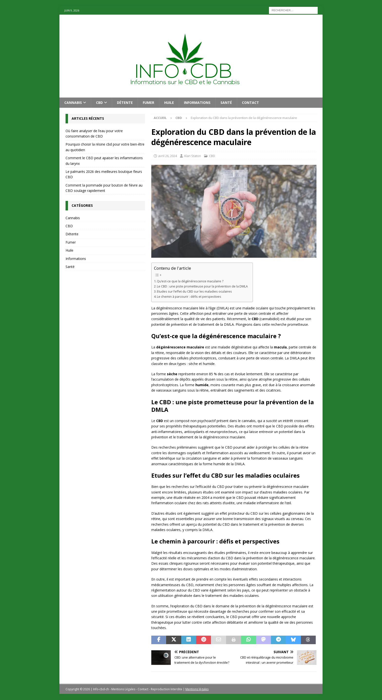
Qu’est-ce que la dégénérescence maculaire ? (190, 281)
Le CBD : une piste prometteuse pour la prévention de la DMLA (202, 286)
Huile (169, 102)
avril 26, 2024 (167, 156)
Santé (226, 102)
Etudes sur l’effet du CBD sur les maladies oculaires (194, 291)
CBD (99, 102)
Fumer (148, 102)
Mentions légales (197, 689)
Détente (125, 102)
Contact (250, 102)
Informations (197, 102)
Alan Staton (192, 156)
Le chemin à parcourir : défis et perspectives (189, 297)
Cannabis (73, 102)
